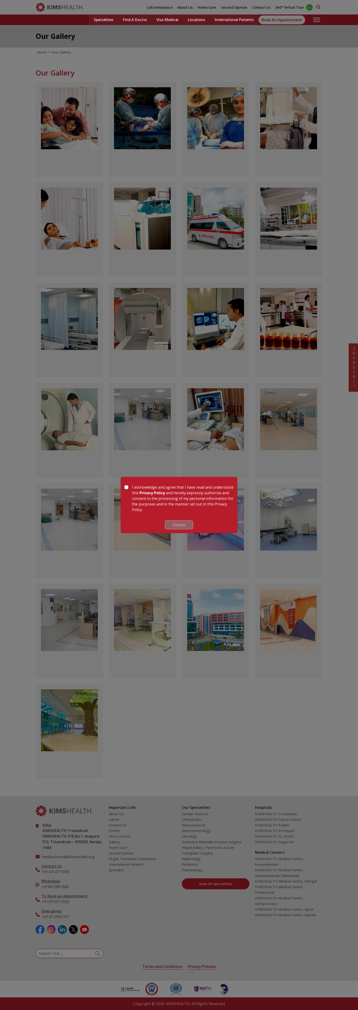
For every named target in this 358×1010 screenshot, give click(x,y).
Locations (196, 19)
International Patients (234, 19)
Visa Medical (167, 19)
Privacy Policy (152, 492)
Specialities (103, 19)
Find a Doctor (135, 19)
